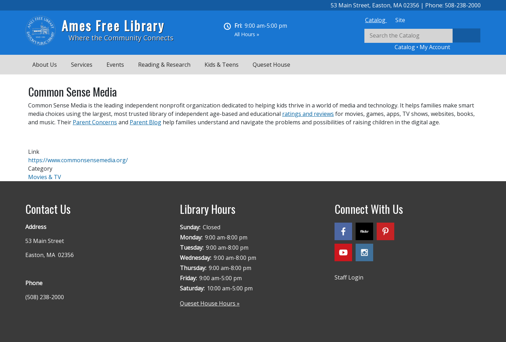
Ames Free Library (112, 25)
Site (400, 20)
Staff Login (349, 277)
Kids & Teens (222, 64)
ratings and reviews (308, 114)
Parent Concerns (95, 122)
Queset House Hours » (210, 303)
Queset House (271, 64)
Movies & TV (44, 177)
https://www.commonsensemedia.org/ (78, 160)
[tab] (376, 20)
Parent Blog (145, 122)
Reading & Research (164, 64)
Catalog (376, 20)
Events (115, 64)
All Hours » (246, 34)
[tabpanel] (422, 39)
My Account (435, 47)
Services (81, 64)
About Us (44, 64)
